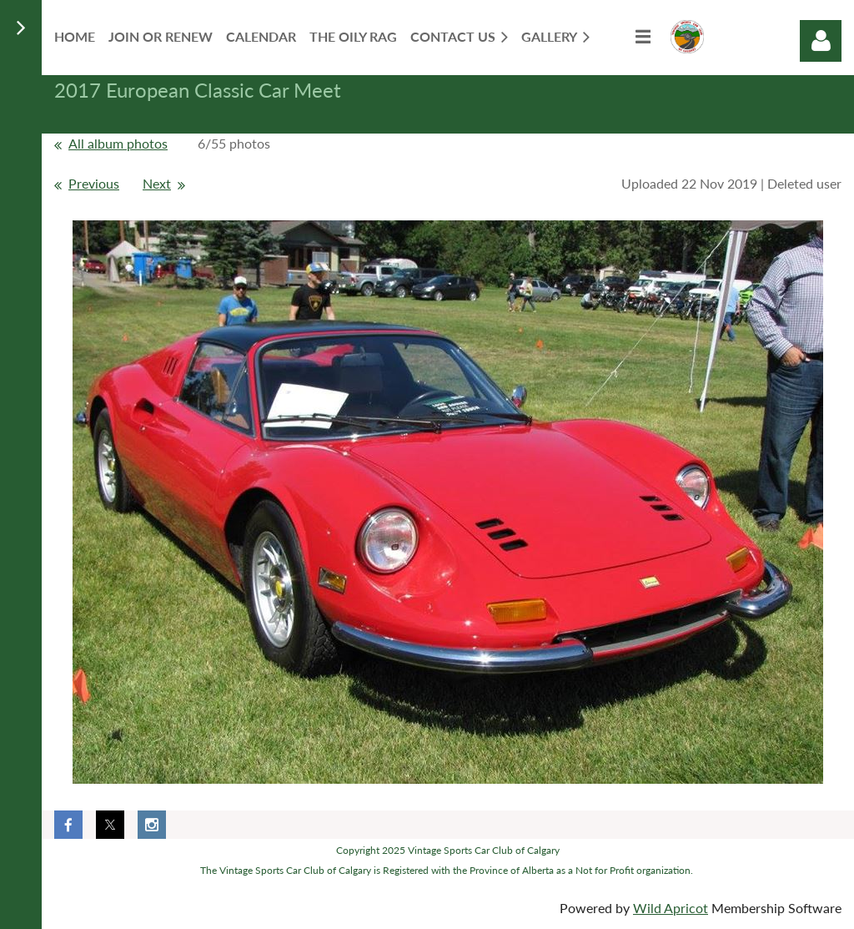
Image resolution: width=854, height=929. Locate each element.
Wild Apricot (670, 908)
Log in (820, 41)
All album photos (118, 143)
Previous (93, 183)
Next (157, 183)
